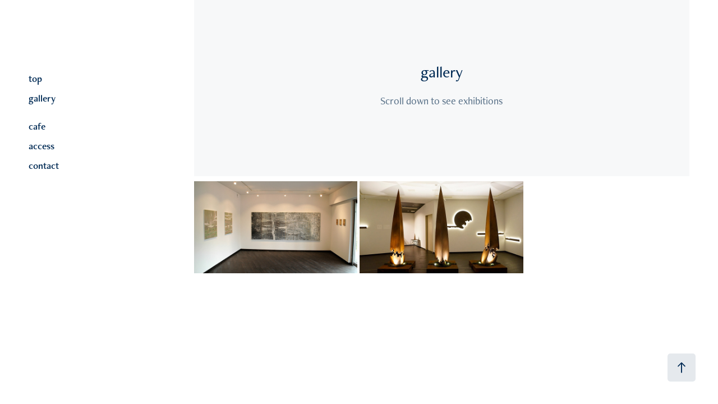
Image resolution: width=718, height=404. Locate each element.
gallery (42, 98)
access (41, 146)
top (35, 78)
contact (44, 165)
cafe (37, 126)
